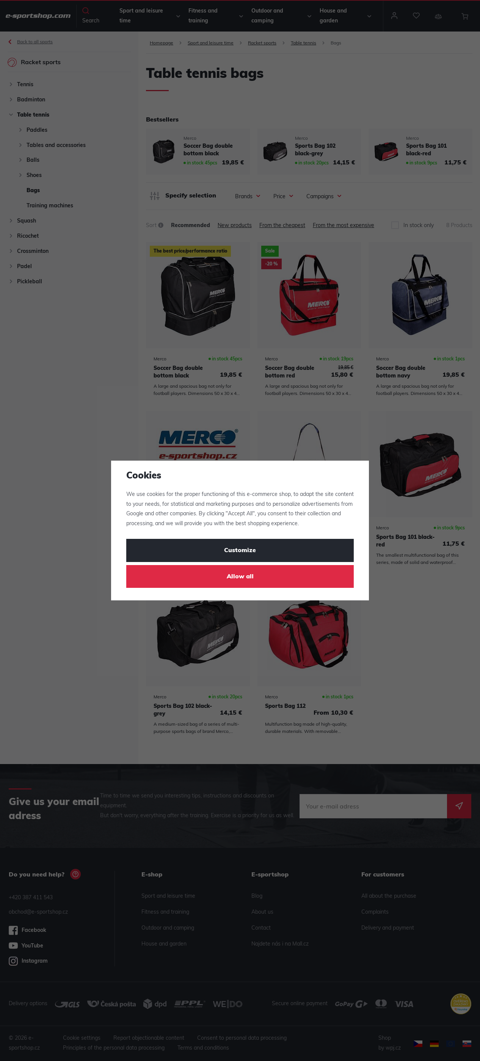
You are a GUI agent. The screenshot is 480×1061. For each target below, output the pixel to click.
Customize (240, 551)
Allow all (240, 577)
